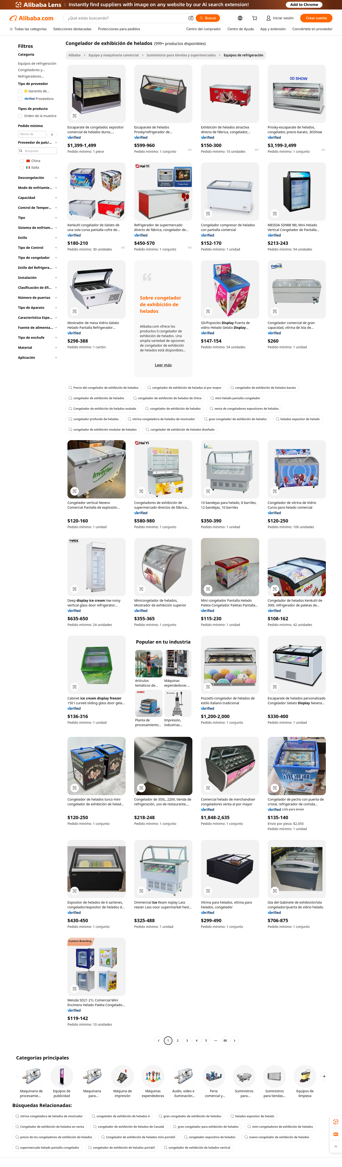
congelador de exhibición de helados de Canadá (128, 1127)
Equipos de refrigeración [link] (243, 55)
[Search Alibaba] (126, 18)
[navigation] (36, 542)
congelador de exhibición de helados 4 (121, 1116)
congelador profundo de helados (94, 419)
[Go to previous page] (158, 1040)
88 (225, 1041)
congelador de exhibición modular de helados (103, 430)
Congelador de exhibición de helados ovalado (102, 409)
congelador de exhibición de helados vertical (197, 1148)
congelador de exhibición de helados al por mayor (184, 388)
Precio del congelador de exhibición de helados (103, 388)
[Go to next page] (234, 1040)
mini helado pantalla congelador (235, 398)
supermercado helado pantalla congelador (47, 1148)
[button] (191, 18)
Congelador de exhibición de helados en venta (49, 1127)
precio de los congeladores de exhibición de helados (53, 1137)
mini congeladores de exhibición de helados (280, 1127)
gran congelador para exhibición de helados (205, 1127)
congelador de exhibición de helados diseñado (180, 430)
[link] (336, 1122)
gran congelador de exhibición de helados (235, 419)
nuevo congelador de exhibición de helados (276, 1137)
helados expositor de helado (298, 419)
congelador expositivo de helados (209, 1137)
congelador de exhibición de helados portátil (121, 1148)
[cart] (255, 19)
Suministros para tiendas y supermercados (181, 55)
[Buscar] (208, 18)
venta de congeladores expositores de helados (244, 409)
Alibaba (74, 55)
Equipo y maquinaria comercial (113, 55)
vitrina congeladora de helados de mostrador (161, 419)
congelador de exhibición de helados (96, 398)
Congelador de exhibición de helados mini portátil (138, 1137)
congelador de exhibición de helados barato (263, 388)
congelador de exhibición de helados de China (167, 398)
